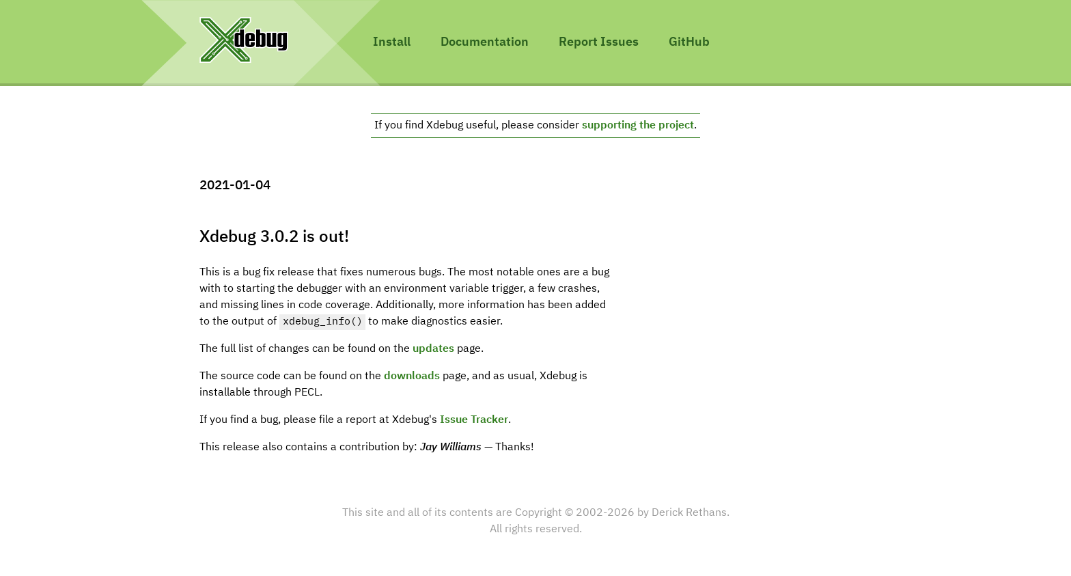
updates (433, 349)
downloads (412, 376)
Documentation (485, 42)
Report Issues (599, 42)
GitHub (689, 42)
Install (392, 42)
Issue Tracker (474, 420)
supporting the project (638, 125)
